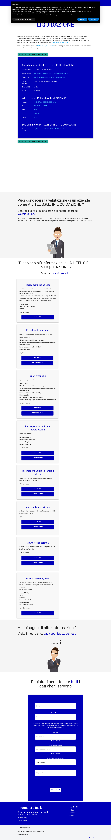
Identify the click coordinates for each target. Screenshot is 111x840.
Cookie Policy (22, 820)
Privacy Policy (22, 818)
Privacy (71, 813)
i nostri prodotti (59, 273)
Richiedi (37, 317)
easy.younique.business (60, 633)
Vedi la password (56, 740)
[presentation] (55, 782)
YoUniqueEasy (26, 214)
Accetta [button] (93, 19)
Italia (35, 118)
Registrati (55, 790)
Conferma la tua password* (55, 745)
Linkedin (91, 838)
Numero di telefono (55, 712)
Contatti (72, 815)
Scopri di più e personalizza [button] (23, 19)
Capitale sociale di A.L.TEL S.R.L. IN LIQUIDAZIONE (49, 129)
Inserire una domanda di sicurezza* (55, 758)
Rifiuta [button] (82, 19)
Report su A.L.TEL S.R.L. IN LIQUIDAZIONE (33, 54)
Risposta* (55, 769)
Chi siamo (72, 810)
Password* (55, 732)
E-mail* (55, 702)
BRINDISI (36, 114)
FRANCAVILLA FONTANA (41, 106)
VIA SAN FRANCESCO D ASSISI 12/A (45, 102)
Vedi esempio (37, 362)
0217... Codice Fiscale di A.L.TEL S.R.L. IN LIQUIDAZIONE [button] (51, 73)
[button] (97, 4)
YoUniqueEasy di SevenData (59, 42)
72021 (35, 110)
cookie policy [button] (71, 9)
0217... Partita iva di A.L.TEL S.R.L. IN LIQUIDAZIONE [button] (49, 77)
